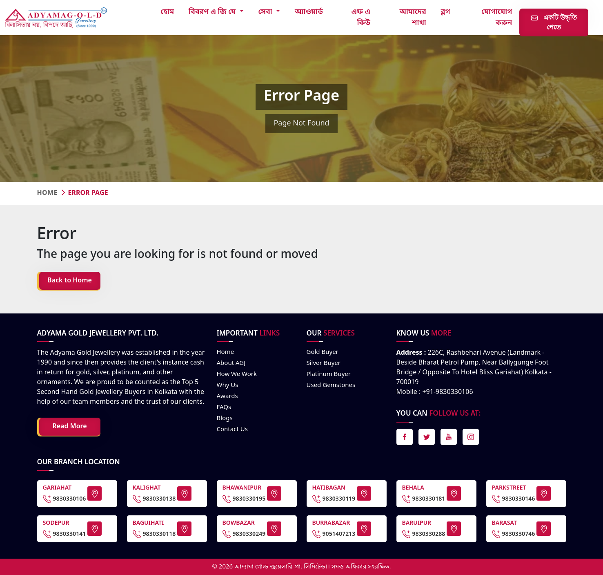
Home (47, 193)
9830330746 (513, 534)
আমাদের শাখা (413, 17)
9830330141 (64, 534)
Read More (69, 426)
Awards (227, 396)
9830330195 (244, 499)
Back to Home (69, 280)
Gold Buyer (322, 352)
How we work (237, 374)
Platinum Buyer (329, 374)
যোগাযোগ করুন (496, 17)
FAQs (224, 407)
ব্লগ (445, 12)
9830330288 (423, 534)
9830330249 (244, 534)
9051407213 (334, 534)
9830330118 (154, 534)
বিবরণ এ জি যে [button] (213, 12)
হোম (167, 12)
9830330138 (154, 499)
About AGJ (231, 363)
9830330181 (423, 499)
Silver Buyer (323, 363)
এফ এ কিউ (361, 17)
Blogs (225, 418)
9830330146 (513, 499)
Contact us (232, 429)
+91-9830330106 (447, 392)
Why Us (227, 385)
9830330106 (64, 499)
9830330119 (334, 499)
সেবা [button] (266, 12)
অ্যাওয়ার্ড (309, 12)
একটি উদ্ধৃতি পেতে (554, 22)
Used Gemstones (331, 385)
